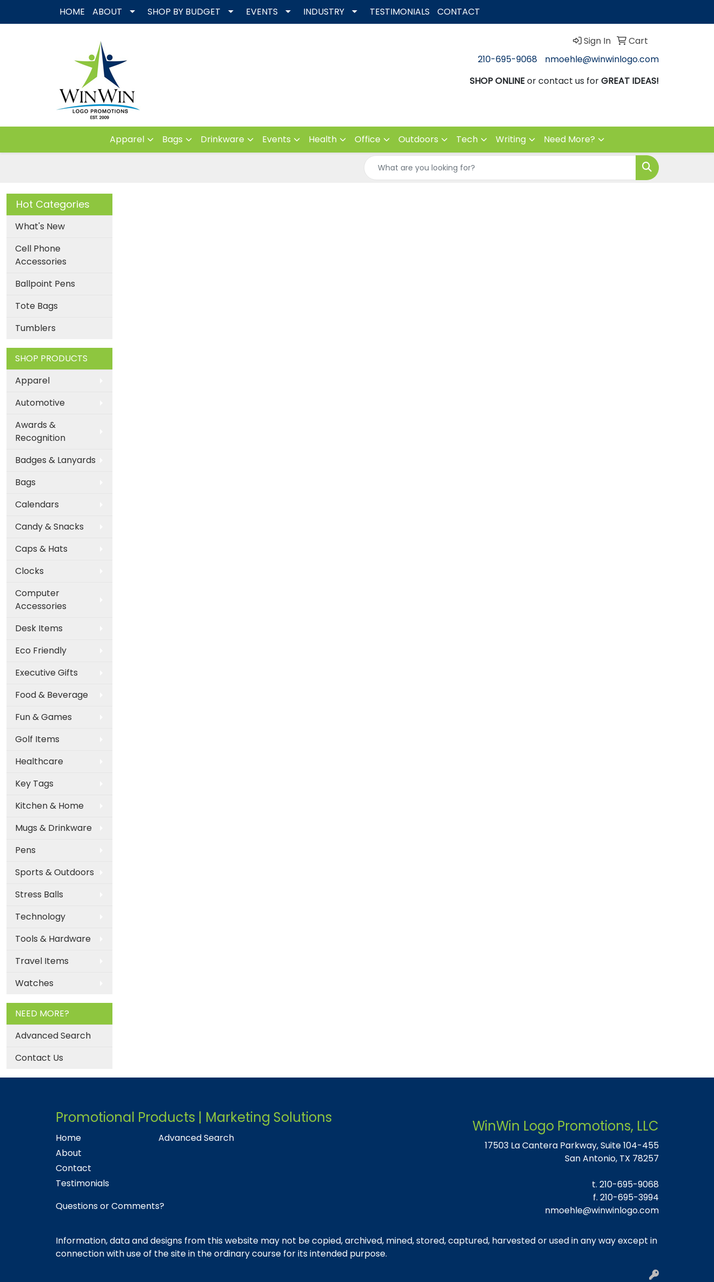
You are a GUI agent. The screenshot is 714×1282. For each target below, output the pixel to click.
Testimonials (82, 1183)
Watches (34, 983)
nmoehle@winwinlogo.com (602, 59)
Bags (172, 139)
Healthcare (39, 761)
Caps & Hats (41, 549)
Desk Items (39, 628)
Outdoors (418, 139)
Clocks (29, 571)
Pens (25, 850)
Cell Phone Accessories (40, 255)
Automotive (40, 403)
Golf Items (37, 739)
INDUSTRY (323, 11)
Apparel (127, 139)
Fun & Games (43, 717)
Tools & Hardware (53, 939)
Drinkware (222, 139)
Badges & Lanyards (55, 460)
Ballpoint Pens (45, 283)
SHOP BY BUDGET (184, 11)
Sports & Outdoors (54, 872)
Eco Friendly (40, 650)
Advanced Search (53, 1035)
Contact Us (39, 1058)
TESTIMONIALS (400, 11)
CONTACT (458, 11)
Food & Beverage (51, 695)
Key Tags (34, 783)
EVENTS (262, 11)
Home (68, 1138)
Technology (40, 916)
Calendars (37, 504)
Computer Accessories (40, 599)
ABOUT (107, 11)
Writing (511, 139)
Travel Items (42, 961)
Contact (73, 1168)
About (69, 1153)
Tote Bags (36, 306)
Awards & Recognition (40, 431)
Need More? (569, 139)
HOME (72, 11)
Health (323, 139)
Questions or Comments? (110, 1206)
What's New (40, 226)
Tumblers (35, 328)
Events (276, 139)
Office (368, 139)
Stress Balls (39, 894)
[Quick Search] (500, 167)
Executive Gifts (46, 672)
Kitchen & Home (49, 805)
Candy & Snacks (49, 526)
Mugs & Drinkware (53, 828)
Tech (467, 139)
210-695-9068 (507, 59)
